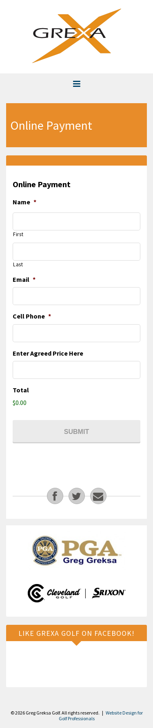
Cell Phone (32, 316)
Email (24, 279)
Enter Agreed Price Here (48, 353)
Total (21, 390)
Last (18, 264)
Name (24, 202)
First (18, 234)
